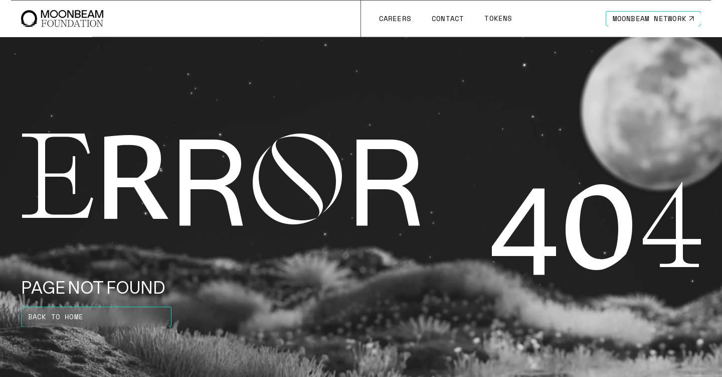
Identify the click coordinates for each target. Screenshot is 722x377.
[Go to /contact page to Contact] (447, 19)
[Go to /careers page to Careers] (395, 19)
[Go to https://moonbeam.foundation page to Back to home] (96, 317)
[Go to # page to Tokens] (498, 19)
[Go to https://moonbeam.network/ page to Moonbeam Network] (653, 18)
